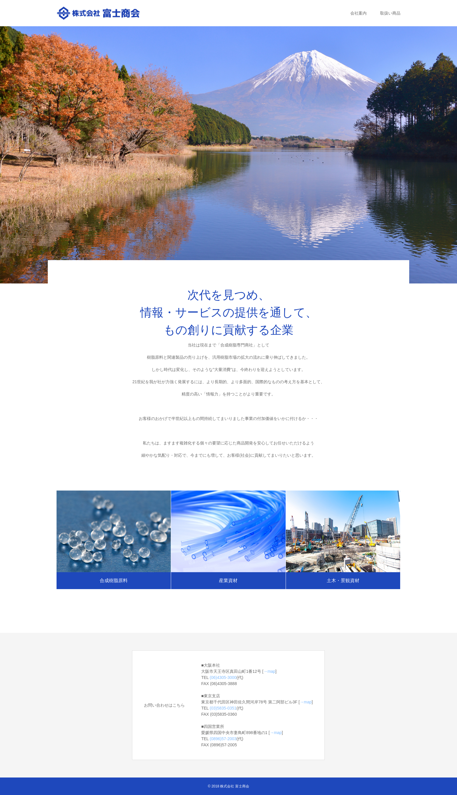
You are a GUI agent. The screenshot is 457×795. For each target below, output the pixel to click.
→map (269, 671)
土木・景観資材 (343, 580)
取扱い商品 (390, 13)
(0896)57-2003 (223, 738)
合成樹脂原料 (114, 580)
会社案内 (358, 13)
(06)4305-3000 (223, 677)
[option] (228, 154)
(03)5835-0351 (223, 708)
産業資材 (228, 580)
